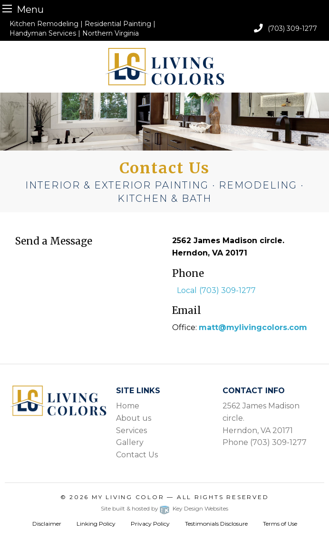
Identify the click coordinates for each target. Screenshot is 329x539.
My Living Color (128, 497)
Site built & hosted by (164, 508)
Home (127, 405)
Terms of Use (280, 523)
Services (131, 430)
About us (133, 418)
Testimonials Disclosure (216, 523)
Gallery (130, 442)
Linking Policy (96, 523)
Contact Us (137, 454)
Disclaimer (46, 523)
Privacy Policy (150, 523)
